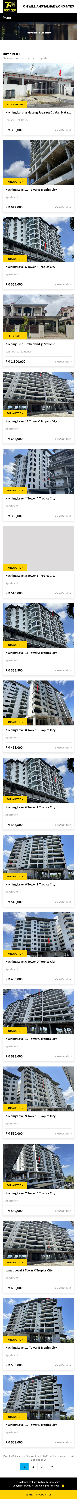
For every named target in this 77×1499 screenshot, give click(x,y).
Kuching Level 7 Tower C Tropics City (30, 1193)
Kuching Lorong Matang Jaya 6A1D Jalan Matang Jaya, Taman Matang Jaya (38, 112)
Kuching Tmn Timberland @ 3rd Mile (30, 344)
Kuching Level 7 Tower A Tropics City (30, 498)
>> (52, 1466)
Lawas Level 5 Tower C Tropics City (29, 1270)
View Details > (63, 130)
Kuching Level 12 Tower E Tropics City (31, 190)
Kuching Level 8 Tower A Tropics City (30, 807)
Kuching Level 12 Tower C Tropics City (31, 421)
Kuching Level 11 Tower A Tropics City (31, 653)
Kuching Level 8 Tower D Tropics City (30, 730)
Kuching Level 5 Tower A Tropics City (30, 267)
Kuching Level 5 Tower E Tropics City (30, 884)
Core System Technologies (46, 1481)
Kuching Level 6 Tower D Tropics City (30, 962)
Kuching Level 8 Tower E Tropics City (30, 576)
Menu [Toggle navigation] (7, 17)
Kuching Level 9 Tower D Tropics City (30, 1116)
